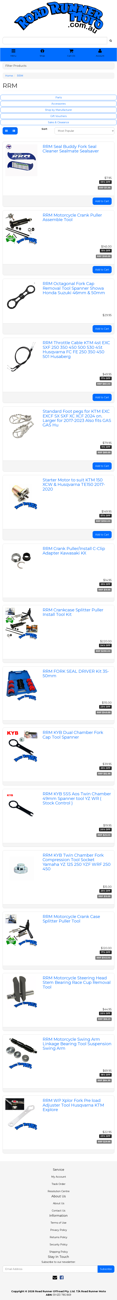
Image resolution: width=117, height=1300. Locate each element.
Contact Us (58, 1210)
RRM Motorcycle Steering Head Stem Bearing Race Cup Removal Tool (77, 982)
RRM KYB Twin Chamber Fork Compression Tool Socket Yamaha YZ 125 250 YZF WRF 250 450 (77, 862)
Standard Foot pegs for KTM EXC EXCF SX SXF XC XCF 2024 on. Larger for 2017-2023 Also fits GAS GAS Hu (77, 418)
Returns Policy (58, 1237)
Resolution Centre (59, 1191)
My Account (58, 1176)
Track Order (58, 1184)
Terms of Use (58, 1222)
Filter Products (15, 65)
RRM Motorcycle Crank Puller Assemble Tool (72, 217)
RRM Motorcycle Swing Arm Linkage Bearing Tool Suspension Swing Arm (77, 1044)
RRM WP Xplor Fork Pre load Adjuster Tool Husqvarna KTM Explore (73, 1105)
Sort (44, 129)
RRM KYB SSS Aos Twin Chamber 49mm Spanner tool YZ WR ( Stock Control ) (77, 798)
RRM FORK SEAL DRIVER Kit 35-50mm (76, 673)
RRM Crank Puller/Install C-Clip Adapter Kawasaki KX (74, 551)
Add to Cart (102, 201)
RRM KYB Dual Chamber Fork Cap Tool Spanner (73, 734)
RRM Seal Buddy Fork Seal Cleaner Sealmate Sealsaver (71, 148)
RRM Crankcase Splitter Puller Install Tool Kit (73, 612)
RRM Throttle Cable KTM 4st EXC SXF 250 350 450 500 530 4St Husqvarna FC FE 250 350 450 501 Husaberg (76, 349)
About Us (58, 1203)
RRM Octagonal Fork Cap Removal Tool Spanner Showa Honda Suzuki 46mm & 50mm (74, 288)
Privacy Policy (58, 1230)
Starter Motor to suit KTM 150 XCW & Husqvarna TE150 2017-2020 (74, 484)
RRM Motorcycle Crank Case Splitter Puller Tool (71, 919)
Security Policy (59, 1244)
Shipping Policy (58, 1251)
